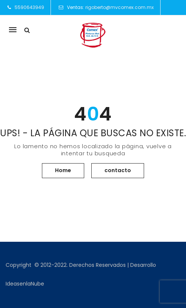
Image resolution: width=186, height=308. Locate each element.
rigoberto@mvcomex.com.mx (119, 7)
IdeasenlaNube (25, 283)
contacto (117, 170)
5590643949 (29, 7)
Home (63, 170)
